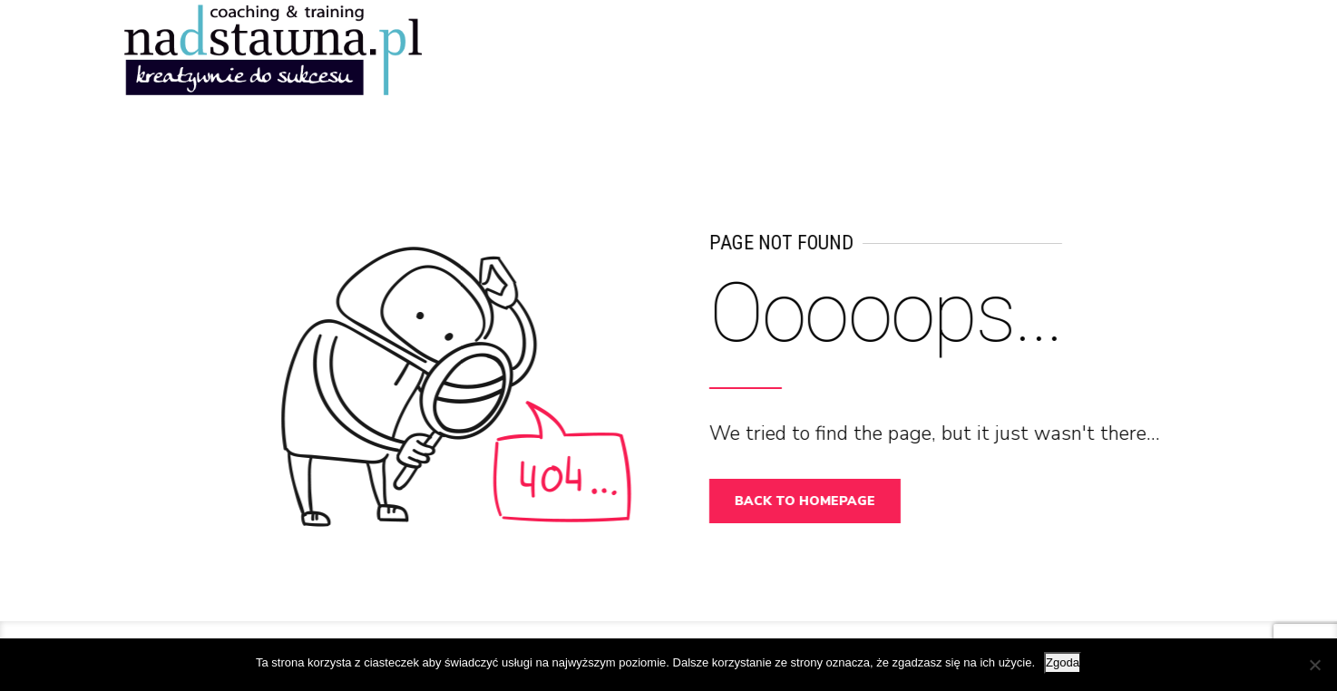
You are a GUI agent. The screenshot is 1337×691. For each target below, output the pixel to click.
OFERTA (1189, 45)
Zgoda (1062, 662)
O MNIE (1109, 45)
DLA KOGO (1023, 45)
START (937, 45)
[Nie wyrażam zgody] (1314, 665)
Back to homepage (811, 501)
